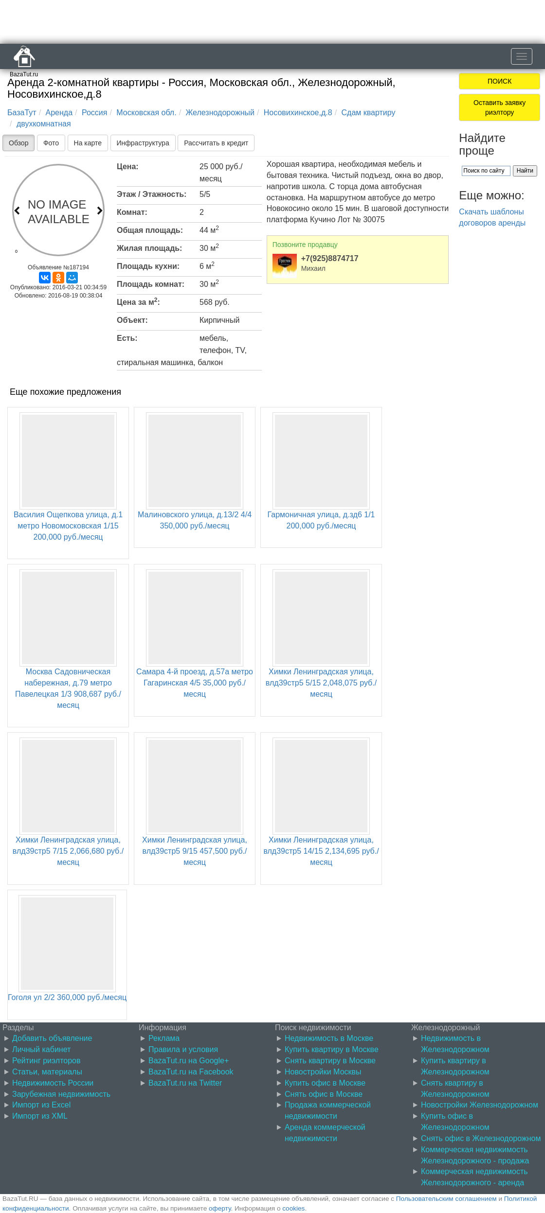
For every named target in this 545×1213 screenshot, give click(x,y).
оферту (220, 1208)
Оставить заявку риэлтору (499, 107)
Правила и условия (183, 1049)
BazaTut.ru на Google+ (188, 1060)
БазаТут (21, 112)
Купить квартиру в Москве (332, 1049)
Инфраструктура (143, 143)
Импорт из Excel (41, 1105)
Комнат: (132, 212)
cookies (293, 1208)
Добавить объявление (52, 1038)
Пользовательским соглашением (446, 1198)
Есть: (127, 338)
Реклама (164, 1038)
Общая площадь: (150, 230)
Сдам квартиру (369, 112)
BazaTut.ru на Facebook (191, 1072)
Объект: (132, 320)
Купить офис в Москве (325, 1083)
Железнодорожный (220, 112)
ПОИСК (499, 81)
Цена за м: (138, 301)
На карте (88, 143)
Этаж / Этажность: (151, 194)
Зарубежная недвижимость (61, 1094)
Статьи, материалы (47, 1072)
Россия (94, 112)
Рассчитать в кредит (216, 143)
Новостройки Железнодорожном (479, 1105)
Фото (51, 143)
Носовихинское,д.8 (298, 112)
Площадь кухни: (148, 266)
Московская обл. (146, 112)
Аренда (59, 112)
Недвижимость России (52, 1083)
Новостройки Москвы (323, 1072)
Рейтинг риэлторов (46, 1060)
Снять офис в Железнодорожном (481, 1138)
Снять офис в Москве (324, 1094)
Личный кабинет (41, 1049)
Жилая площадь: (149, 248)
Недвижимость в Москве (329, 1038)
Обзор (18, 143)
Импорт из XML (40, 1116)
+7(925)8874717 (330, 258)
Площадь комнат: (150, 284)
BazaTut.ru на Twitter (185, 1083)
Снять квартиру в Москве (330, 1060)
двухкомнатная (44, 124)
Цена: (128, 166)
